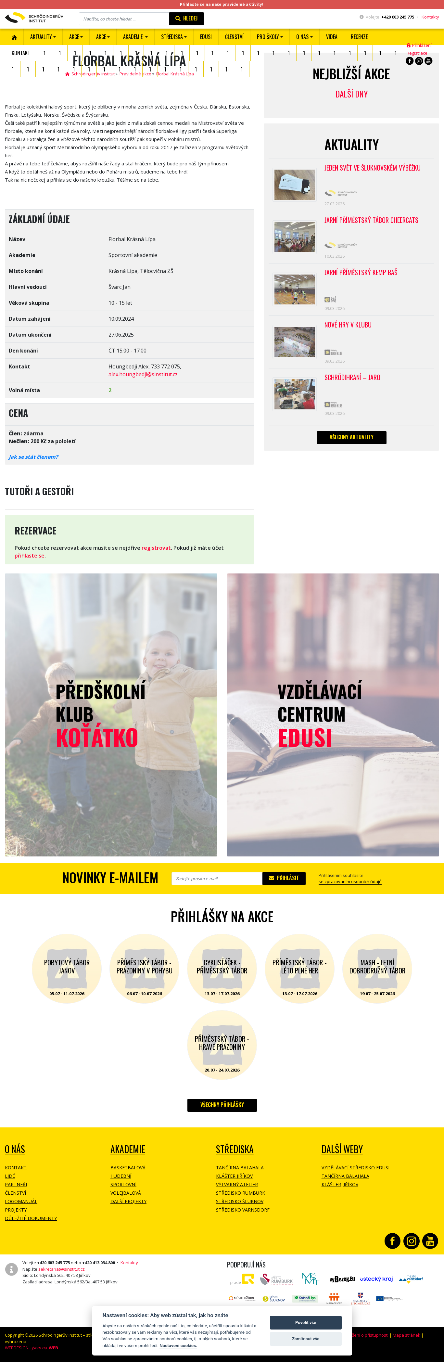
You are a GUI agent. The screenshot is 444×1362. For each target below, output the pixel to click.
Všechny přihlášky (222, 1105)
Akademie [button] (133, 37)
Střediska (235, 1149)
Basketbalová (128, 1167)
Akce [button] (101, 37)
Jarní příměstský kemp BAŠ (360, 273)
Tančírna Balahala (240, 1167)
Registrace (417, 53)
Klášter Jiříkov (234, 1176)
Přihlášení (419, 45)
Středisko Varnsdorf (243, 1210)
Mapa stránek (406, 1335)
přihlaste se (29, 555)
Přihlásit (284, 878)
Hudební (120, 1176)
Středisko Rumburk (240, 1193)
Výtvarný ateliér (237, 1184)
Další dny (352, 94)
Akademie (127, 1149)
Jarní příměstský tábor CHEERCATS (371, 220)
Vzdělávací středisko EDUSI (355, 1167)
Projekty (16, 1210)
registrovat (156, 547)
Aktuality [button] (41, 37)
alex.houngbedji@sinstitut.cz (143, 374)
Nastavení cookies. (178, 1345)
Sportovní (123, 1184)
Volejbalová (125, 1193)
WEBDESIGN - (31, 1348)
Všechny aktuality (352, 438)
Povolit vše (305, 1322)
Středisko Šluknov (239, 1201)
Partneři (16, 1184)
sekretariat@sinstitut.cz (61, 1269)
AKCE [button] (74, 37)
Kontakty (430, 17)
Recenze (359, 37)
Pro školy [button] (268, 37)
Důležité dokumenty (31, 1218)
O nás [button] (302, 37)
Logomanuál (21, 1201)
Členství (15, 1193)
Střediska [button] (172, 37)
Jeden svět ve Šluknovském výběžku (372, 168)
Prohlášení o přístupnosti (363, 1335)
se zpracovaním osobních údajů (350, 881)
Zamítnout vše (305, 1338)
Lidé (10, 1176)
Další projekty (128, 1201)
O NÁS (15, 1149)
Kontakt (21, 53)
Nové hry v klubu (348, 325)
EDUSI (206, 37)
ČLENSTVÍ (234, 37)
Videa (331, 37)
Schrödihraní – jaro (352, 378)
